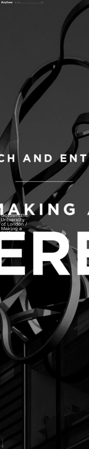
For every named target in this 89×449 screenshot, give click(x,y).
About (16, 2)
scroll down (2, 443)
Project (19, 2)
